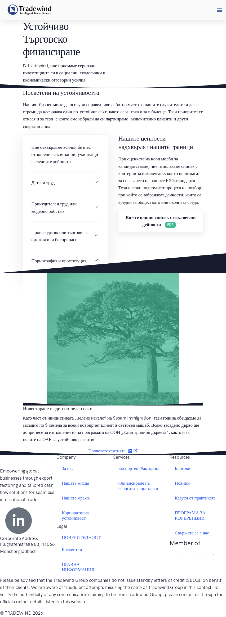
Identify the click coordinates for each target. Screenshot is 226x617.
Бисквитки (72, 549)
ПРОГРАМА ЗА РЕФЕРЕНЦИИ (190, 515)
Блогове (182, 468)
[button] (219, 10)
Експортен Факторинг (139, 468)
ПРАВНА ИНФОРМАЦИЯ (78, 567)
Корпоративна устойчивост (75, 515)
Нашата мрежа (76, 498)
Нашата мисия (75, 483)
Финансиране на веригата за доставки (138, 485)
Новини (182, 483)
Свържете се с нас (192, 532)
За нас (67, 468)
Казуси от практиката (195, 498)
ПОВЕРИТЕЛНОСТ (81, 537)
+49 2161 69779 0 (19, 572)
